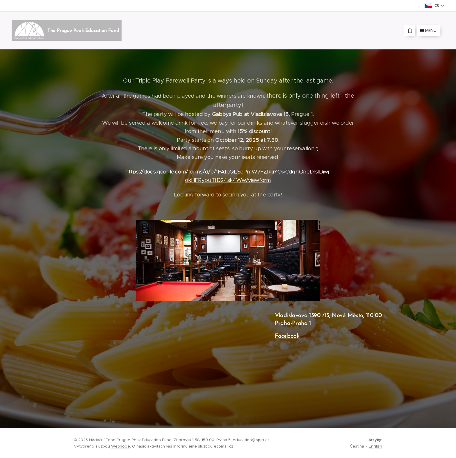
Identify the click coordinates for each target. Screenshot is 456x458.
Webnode (120, 446)
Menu (428, 30)
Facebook (287, 336)
